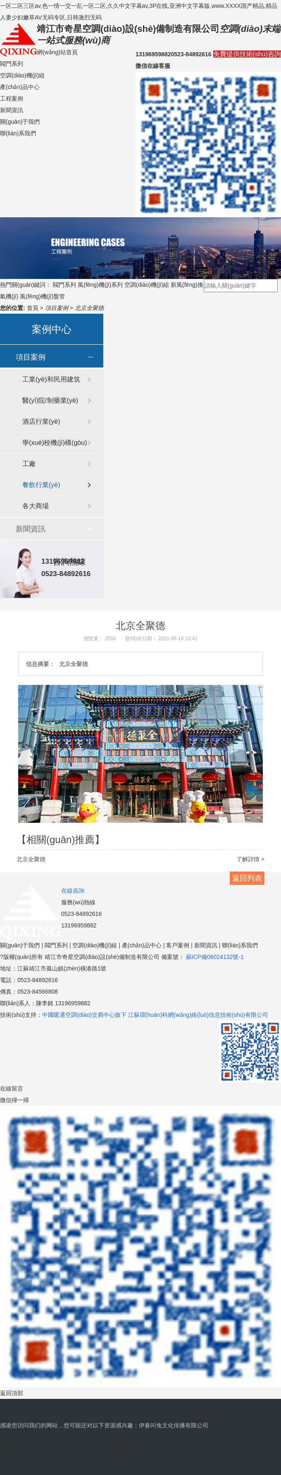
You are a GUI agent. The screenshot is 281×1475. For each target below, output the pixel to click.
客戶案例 (177, 945)
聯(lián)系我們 (18, 133)
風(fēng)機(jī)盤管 (42, 296)
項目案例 (57, 308)
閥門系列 (11, 63)
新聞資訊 (11, 110)
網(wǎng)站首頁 (57, 52)
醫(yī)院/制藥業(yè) (50, 400)
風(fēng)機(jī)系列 (100, 284)
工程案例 (11, 98)
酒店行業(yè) (41, 421)
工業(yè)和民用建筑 (51, 379)
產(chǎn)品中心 (20, 87)
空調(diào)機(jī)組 (22, 75)
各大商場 (35, 505)
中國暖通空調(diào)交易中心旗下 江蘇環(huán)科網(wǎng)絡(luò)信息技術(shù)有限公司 (155, 1014)
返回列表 (247, 878)
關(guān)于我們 (20, 121)
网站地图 (114, 1448)
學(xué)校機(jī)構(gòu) (54, 442)
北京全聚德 (89, 308)
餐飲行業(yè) (41, 484)
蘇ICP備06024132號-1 (214, 957)
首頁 (33, 308)
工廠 (29, 463)
